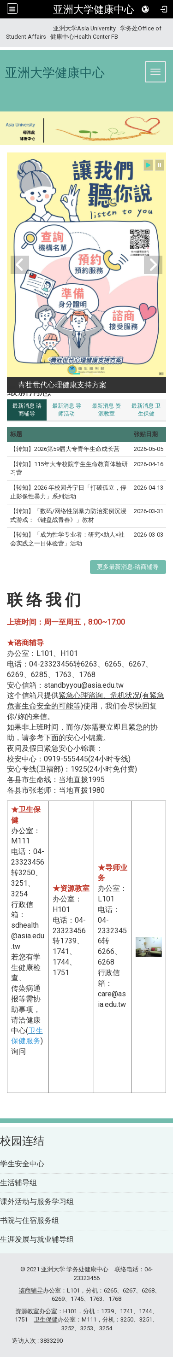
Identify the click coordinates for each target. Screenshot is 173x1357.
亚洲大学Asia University (84, 28)
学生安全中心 (22, 1163)
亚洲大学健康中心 (93, 9)
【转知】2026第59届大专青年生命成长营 (64, 448)
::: (2, 28)
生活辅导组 (18, 1182)
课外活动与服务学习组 (37, 1201)
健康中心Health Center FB (84, 36)
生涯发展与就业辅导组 (37, 1239)
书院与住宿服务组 (29, 1220)
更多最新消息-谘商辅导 (128, 566)
